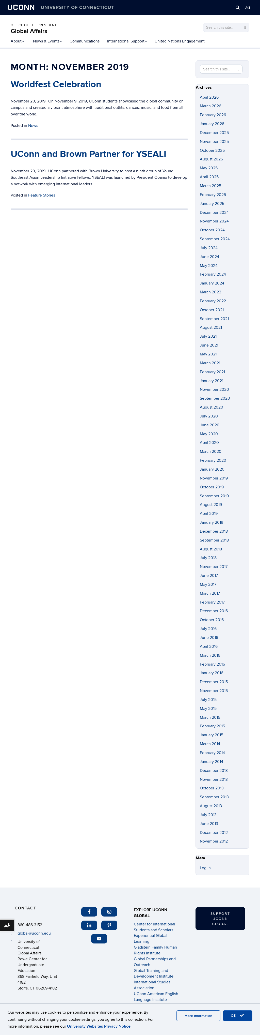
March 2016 (210, 655)
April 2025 (209, 176)
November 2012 (214, 841)
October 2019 (212, 487)
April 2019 (209, 513)
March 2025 (210, 185)
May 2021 (208, 354)
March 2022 (210, 292)
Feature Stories (41, 195)
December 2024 (214, 212)
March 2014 (210, 743)
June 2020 (209, 425)
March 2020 (210, 451)
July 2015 (208, 699)
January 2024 (212, 283)
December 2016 (214, 610)
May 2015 (208, 708)
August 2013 (211, 805)
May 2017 (208, 584)
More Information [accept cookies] (198, 1016)
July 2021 (208, 336)
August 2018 (211, 549)
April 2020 (209, 442)
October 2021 (212, 309)
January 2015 (211, 735)
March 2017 (210, 593)
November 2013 (214, 779)
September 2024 (215, 239)
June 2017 (209, 575)
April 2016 (209, 646)
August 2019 (211, 504)
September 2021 (214, 318)
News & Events (47, 41)
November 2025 (214, 141)
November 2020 (214, 389)
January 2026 (212, 123)
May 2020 (209, 434)
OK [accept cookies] (238, 1015)
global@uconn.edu (34, 933)
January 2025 (212, 203)
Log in (205, 868)
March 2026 (210, 106)
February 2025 (213, 194)
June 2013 (209, 823)
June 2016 (209, 637)
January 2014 (211, 761)
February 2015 (212, 726)
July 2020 (209, 416)
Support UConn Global (220, 918)
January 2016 (211, 673)
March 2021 (210, 363)
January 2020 (212, 469)
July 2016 (208, 628)
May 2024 (209, 265)
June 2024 (209, 256)
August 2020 (211, 407)
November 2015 (214, 690)
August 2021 (211, 327)
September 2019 (214, 496)
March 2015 (210, 717)
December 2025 (214, 132)
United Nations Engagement (180, 41)
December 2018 (214, 531)
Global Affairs (29, 31)
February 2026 (213, 114)
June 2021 (209, 345)
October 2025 (212, 150)
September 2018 (214, 540)
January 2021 (211, 380)
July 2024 (209, 247)
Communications (85, 41)
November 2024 (214, 221)
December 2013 (214, 770)
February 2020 (213, 460)
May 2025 (209, 168)
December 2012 (214, 832)
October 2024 (212, 230)
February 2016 (212, 664)
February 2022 (213, 301)
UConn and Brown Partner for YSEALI (88, 154)
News (33, 125)
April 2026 (209, 97)
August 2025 (211, 159)
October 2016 (212, 619)
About (17, 41)
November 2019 (214, 478)
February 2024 (213, 274)
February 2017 (212, 602)
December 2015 (214, 681)
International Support (127, 41)
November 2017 (214, 566)
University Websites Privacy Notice (99, 1026)
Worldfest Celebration (56, 84)
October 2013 (212, 788)
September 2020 (215, 398)
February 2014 (212, 752)
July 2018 (208, 557)
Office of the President (34, 25)
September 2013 (214, 797)
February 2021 (212, 371)
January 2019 (211, 522)
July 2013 (208, 814)
